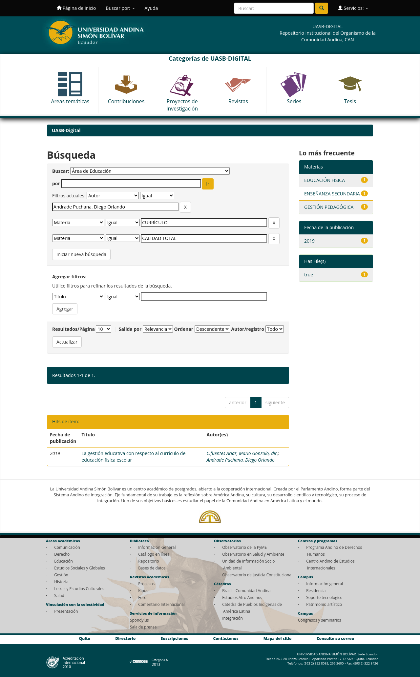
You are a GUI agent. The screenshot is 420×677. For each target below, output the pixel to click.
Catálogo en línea (153, 554)
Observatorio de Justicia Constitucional (257, 574)
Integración (232, 618)
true (308, 274)
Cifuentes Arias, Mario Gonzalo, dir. (242, 453)
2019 (309, 241)
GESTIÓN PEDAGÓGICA (328, 207)
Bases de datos (151, 567)
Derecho (62, 554)
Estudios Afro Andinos (242, 597)
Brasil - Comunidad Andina (246, 590)
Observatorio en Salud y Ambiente (253, 554)
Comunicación (67, 547)
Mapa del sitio (277, 638)
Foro (142, 597)
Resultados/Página (73, 329)
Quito (84, 638)
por (56, 183)
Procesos (146, 583)
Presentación (66, 611)
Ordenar (184, 329)
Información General (157, 547)
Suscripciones (174, 638)
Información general (324, 583)
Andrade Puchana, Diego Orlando (241, 460)
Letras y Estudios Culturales (79, 588)
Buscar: (60, 171)
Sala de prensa (143, 626)
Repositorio (148, 561)
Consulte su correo (335, 638)
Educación (63, 561)
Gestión (61, 574)
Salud (59, 595)
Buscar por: (120, 8)
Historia (61, 581)
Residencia (316, 590)
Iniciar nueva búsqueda (81, 254)
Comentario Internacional (161, 604)
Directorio (125, 638)
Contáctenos (226, 638)
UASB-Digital (66, 130)
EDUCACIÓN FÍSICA (324, 180)
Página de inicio (76, 8)
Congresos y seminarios (319, 620)
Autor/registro (247, 329)
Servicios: (353, 8)
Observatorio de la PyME (244, 547)
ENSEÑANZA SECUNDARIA (332, 193)
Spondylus (139, 620)
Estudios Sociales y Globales (79, 567)
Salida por (130, 329)
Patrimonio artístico (324, 604)
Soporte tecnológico (324, 597)
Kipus (143, 590)
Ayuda (151, 8)
